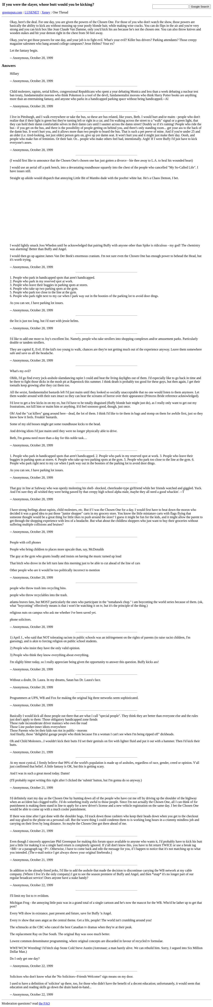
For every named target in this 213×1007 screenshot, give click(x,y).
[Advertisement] (106, 211)
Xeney (46, 12)
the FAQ (44, 1003)
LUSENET (32, 12)
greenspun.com (12, 12)
